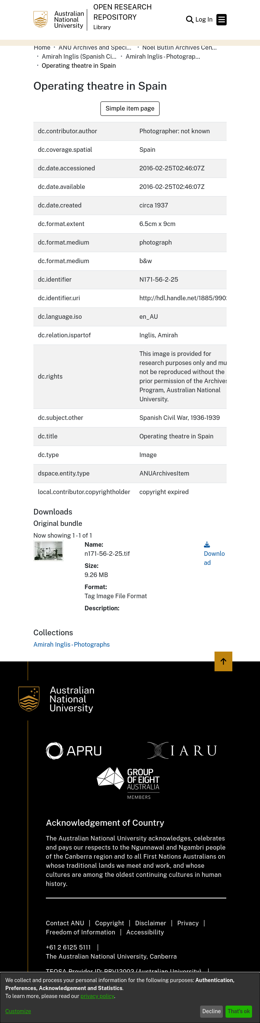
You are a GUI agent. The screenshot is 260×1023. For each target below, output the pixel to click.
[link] (71, 644)
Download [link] (214, 553)
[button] (189, 19)
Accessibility (145, 932)
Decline (211, 1011)
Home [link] (42, 47)
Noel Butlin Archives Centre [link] (180, 47)
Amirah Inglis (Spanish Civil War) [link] (79, 56)
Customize (18, 1011)
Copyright (109, 923)
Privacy (188, 923)
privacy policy (97, 996)
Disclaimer (150, 923)
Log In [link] (204, 19)
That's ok (239, 1011)
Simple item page (129, 108)
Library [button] (102, 27)
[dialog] (130, 998)
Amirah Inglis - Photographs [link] (163, 56)
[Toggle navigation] (221, 19)
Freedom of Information (80, 932)
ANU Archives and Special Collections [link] (96, 47)
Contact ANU (65, 923)
